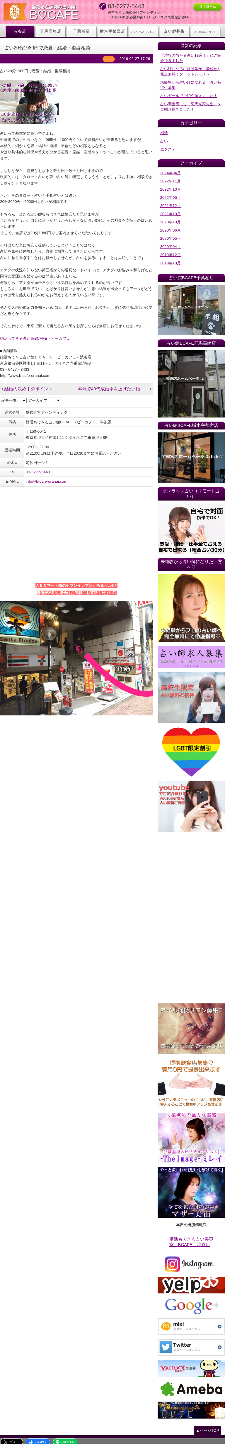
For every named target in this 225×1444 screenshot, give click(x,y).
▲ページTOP (207, 1421)
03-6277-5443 (38, 464)
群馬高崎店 (50, 31)
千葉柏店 (81, 31)
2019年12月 (170, 248)
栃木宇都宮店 (112, 31)
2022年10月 (170, 185)
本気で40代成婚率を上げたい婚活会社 (113, 382)
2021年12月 (170, 201)
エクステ (167, 146)
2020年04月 (170, 240)
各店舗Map (207, 6)
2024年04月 (170, 169)
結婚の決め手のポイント (27, 382)
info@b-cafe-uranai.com (46, 473)
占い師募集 (174, 31)
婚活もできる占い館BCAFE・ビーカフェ (35, 332)
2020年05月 (170, 232)
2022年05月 (170, 193)
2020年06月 (170, 224)
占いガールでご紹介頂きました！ (188, 94)
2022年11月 (170, 177)
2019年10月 (170, 256)
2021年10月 (170, 208)
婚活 (164, 130)
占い (164, 138)
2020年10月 (170, 216)
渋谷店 (19, 31)
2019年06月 (170, 264)
